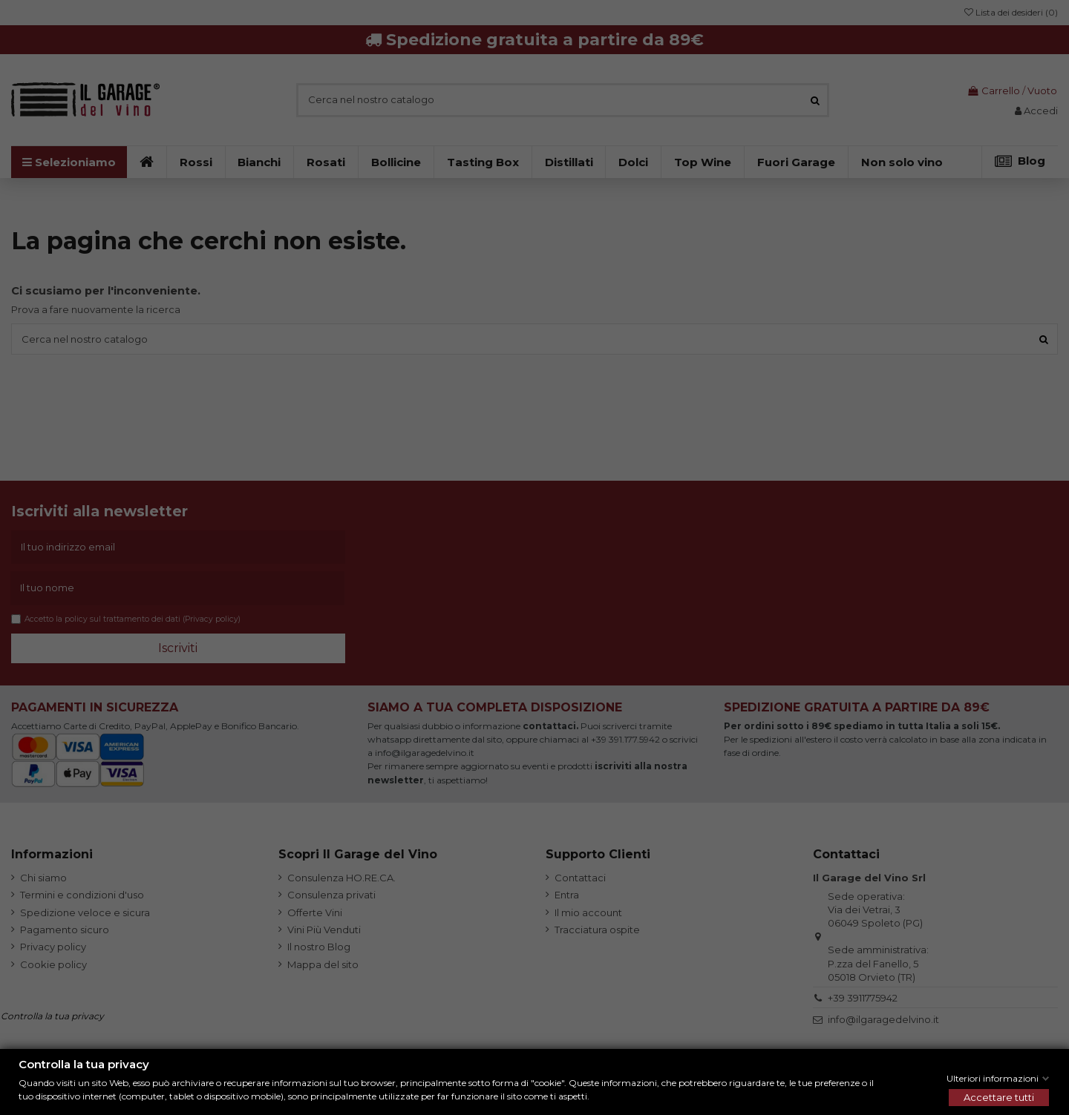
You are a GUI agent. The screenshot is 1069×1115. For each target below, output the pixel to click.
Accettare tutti (999, 1097)
